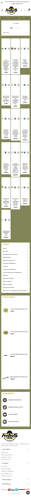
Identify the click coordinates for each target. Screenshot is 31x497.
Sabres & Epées (7, 284)
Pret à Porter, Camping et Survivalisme (14, 290)
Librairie (5, 266)
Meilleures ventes (6, 457)
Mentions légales (6, 469)
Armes (5, 248)
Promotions (4, 452)
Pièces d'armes (7, 281)
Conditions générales (7, 471)
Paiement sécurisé (6, 476)
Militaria (5, 275)
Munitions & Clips (8, 278)
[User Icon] (25, 10)
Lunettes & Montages (9, 269)
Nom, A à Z (15, 33)
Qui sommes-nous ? (7, 473)
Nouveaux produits (6, 455)
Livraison (4, 466)
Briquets (5, 251)
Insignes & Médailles (9, 263)
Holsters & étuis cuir (9, 260)
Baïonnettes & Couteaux (10, 254)
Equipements (7, 257)
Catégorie (6, 244)
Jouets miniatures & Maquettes (12, 272)
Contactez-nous (6, 459)
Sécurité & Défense (8, 287)
